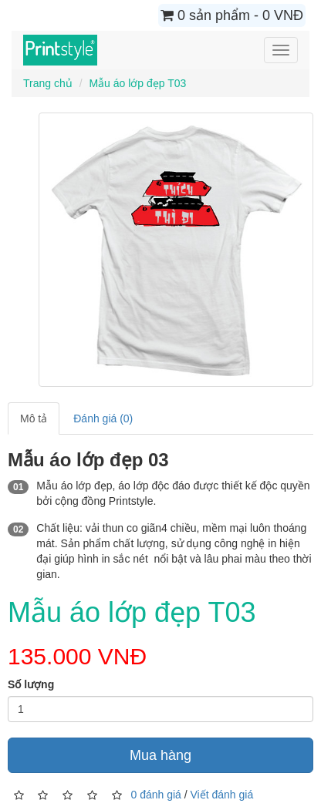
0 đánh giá (155, 794)
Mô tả (33, 418)
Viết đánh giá (222, 794)
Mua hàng (160, 755)
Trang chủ (48, 83)
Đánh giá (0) (103, 418)
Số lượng (31, 684)
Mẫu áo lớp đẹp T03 (137, 83)
